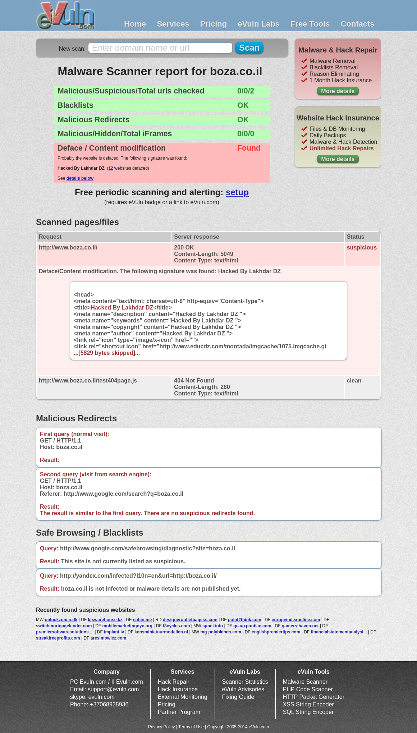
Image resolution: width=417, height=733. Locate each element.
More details (337, 91)
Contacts (357, 23)
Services (173, 23)
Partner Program (179, 712)
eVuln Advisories (243, 689)
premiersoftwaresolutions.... (64, 631)
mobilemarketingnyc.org (127, 625)
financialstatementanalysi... (339, 631)
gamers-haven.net (300, 625)
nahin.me (142, 619)
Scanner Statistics (245, 682)
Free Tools (310, 23)
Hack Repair (173, 682)
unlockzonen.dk (61, 619)
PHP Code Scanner (308, 689)
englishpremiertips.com (276, 631)
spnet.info (212, 625)
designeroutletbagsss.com (190, 619)
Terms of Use (191, 726)
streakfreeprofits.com (58, 638)
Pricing (213, 23)
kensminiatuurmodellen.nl (161, 631)
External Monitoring (182, 697)
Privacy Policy (161, 726)
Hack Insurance (178, 689)
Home (135, 23)
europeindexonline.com (296, 619)
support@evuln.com (113, 689)
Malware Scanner (305, 682)
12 (110, 168)
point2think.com (244, 619)
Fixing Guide (238, 697)
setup (237, 192)
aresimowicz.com (108, 638)
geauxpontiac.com (252, 625)
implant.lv (114, 631)
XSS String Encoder (308, 704)
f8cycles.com (176, 625)
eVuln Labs (259, 23)
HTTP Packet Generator (313, 697)
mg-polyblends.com (221, 631)
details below (80, 178)
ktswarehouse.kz (105, 619)
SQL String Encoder (308, 712)
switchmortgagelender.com (64, 625)
